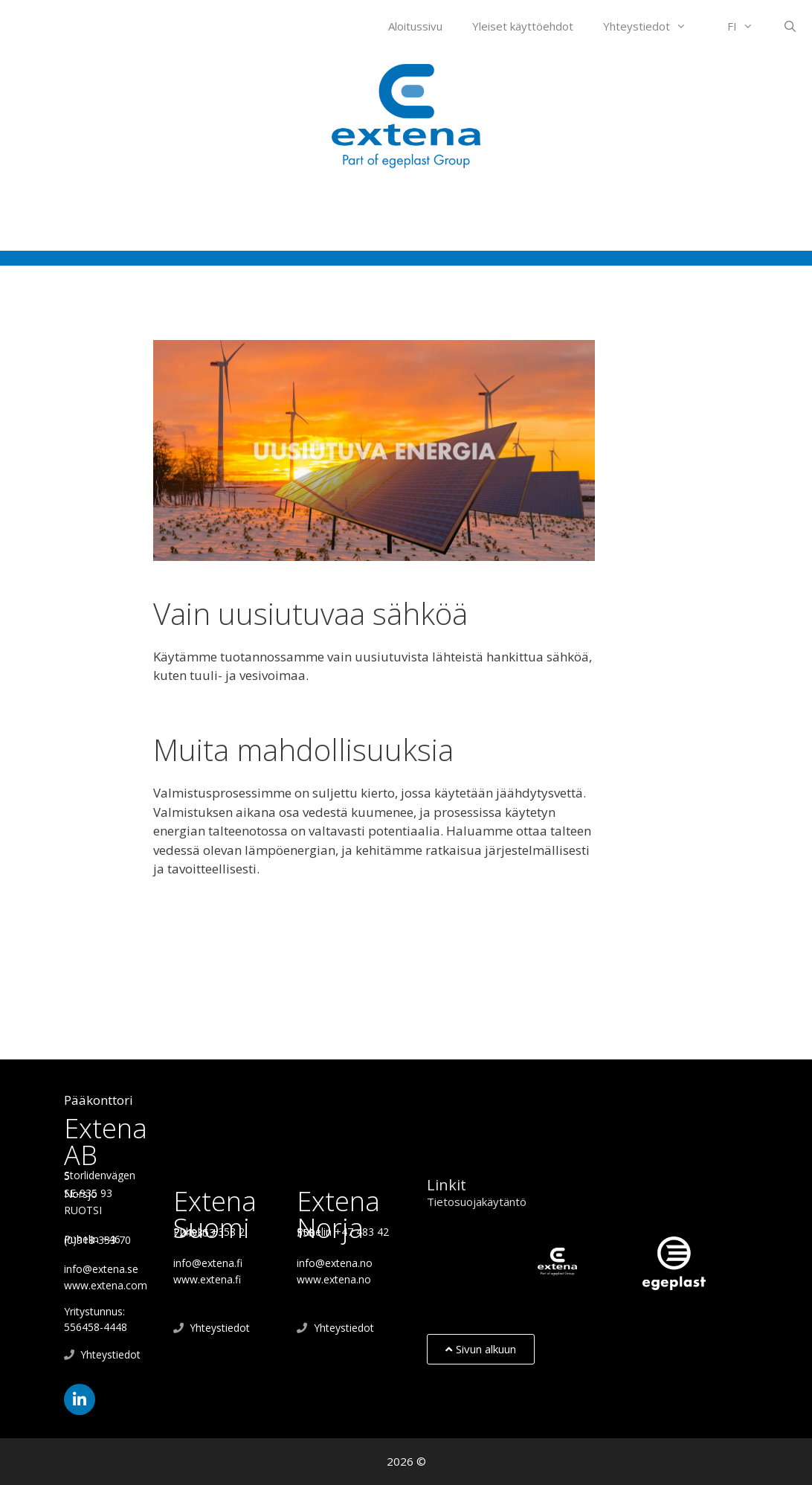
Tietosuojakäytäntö (476, 1201)
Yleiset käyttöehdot (522, 26)
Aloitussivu (415, 26)
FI (747, 26)
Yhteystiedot (652, 26)
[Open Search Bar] (790, 26)
